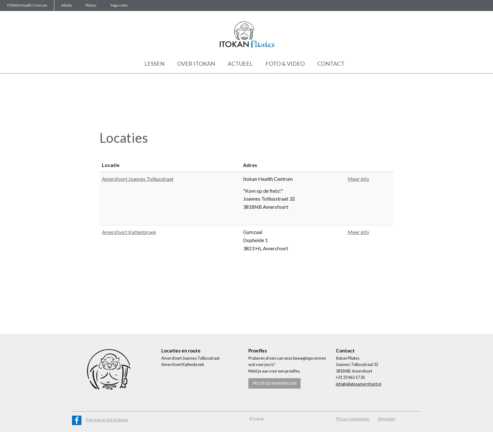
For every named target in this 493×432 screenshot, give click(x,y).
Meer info (358, 179)
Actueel (240, 63)
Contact (331, 63)
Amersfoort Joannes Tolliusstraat (138, 179)
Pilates (91, 5)
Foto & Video (285, 63)
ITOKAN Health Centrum (27, 5)
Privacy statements (353, 418)
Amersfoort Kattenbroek (129, 232)
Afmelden (386, 418)
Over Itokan (196, 63)
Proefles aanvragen (274, 383)
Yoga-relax (119, 5)
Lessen (154, 63)
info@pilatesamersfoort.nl (358, 383)
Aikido (66, 5)
